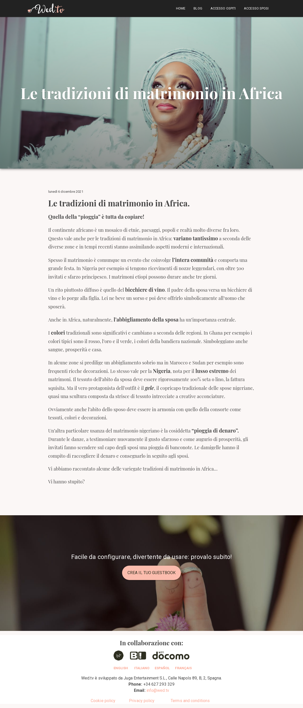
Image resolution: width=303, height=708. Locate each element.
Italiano (142, 668)
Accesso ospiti (223, 8)
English (121, 668)
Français (183, 668)
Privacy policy (141, 700)
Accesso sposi (256, 8)
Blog (198, 8)
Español (162, 668)
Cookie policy (103, 700)
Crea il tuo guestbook (151, 572)
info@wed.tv (157, 690)
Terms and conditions (190, 700)
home (180, 8)
